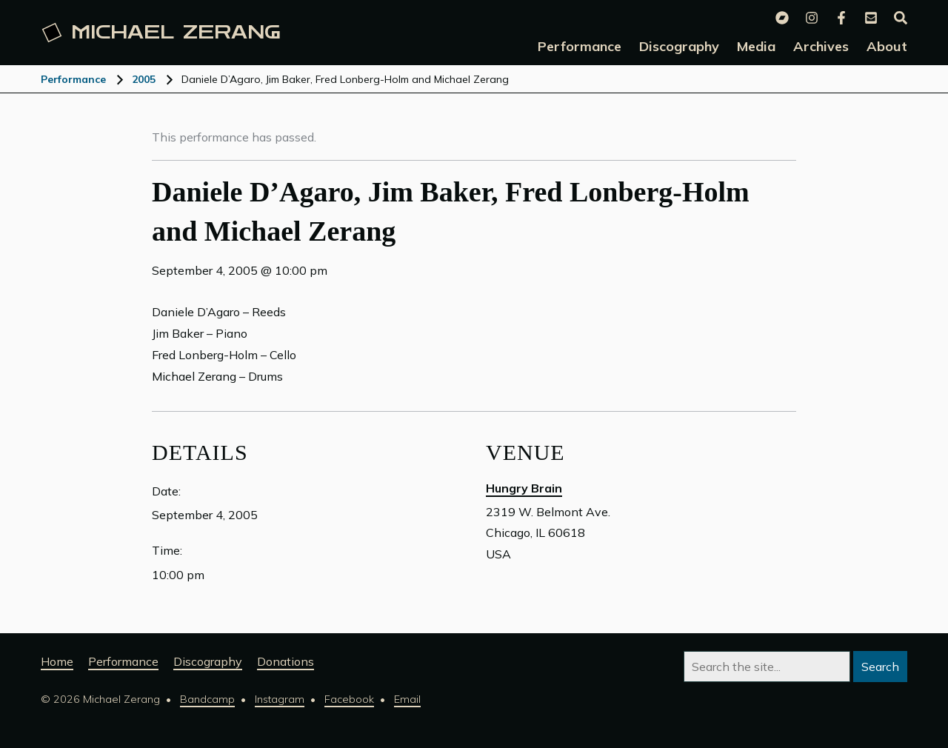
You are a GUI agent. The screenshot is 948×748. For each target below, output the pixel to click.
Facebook (349, 699)
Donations (285, 661)
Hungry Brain (524, 488)
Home (57, 661)
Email (407, 699)
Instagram (279, 699)
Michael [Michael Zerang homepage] (161, 32)
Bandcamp (207, 699)
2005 (144, 79)
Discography (207, 661)
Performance (73, 79)
